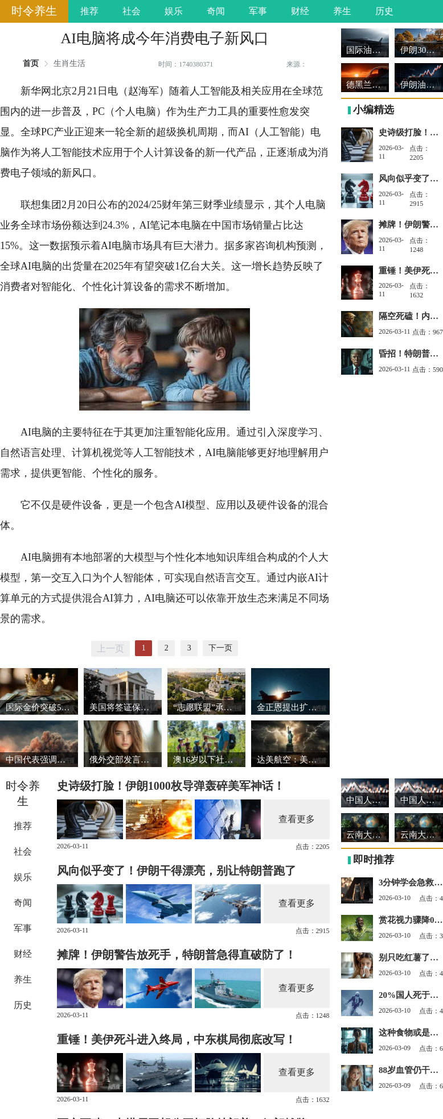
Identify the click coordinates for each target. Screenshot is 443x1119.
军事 (258, 11)
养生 (342, 11)
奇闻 (216, 11)
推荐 (89, 11)
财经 (300, 11)
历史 (384, 11)
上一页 (110, 648)
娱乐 (174, 11)
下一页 (220, 648)
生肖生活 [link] (69, 64)
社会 (131, 11)
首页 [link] (31, 64)
